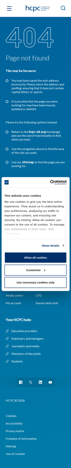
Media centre (14, 295)
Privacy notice (15, 431)
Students (17, 361)
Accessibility (14, 423)
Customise (35, 269)
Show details (50, 245)
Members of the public (26, 353)
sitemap (28, 162)
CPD (39, 295)
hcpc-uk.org (37, 131)
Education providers (24, 331)
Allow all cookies (35, 257)
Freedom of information (21, 438)
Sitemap (11, 446)
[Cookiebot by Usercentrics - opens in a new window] (50, 182)
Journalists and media (25, 346)
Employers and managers (27, 338)
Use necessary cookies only (35, 282)
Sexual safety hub (47, 303)
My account (13, 303)
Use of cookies (15, 453)
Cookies (11, 415)
